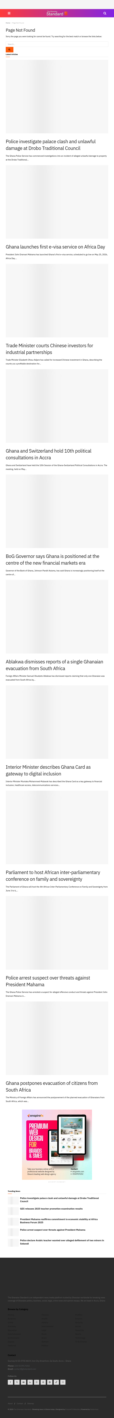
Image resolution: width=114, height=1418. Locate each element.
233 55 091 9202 (22, 1366)
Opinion (45, 1342)
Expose (11, 1342)
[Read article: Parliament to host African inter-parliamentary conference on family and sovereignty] (57, 827)
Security (79, 1322)
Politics (45, 1345)
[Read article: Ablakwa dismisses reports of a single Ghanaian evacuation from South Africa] (57, 616)
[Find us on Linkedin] (30, 1382)
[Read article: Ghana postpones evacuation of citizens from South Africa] (57, 1038)
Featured (12, 1345)
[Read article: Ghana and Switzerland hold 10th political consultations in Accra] (57, 406)
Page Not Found (18, 23)
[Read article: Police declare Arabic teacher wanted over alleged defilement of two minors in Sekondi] (13, 1243)
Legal (44, 1330)
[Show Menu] (9, 13)
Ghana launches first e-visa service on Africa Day (55, 247)
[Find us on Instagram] (62, 1382)
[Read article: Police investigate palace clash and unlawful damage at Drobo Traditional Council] (57, 96)
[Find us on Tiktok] (56, 1382)
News (44, 1338)
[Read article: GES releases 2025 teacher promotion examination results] (13, 1211)
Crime (10, 1322)
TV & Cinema (81, 1342)
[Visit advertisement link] (57, 1145)
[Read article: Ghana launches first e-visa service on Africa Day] (57, 202)
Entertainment (14, 1334)
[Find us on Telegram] (49, 1382)
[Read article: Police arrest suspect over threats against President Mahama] (57, 933)
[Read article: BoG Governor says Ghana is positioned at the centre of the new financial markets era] (57, 511)
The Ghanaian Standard (22, 1409)
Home (8, 23)
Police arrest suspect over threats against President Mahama (52, 1229)
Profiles (78, 1315)
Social (78, 1326)
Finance (45, 1315)
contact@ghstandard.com (25, 1369)
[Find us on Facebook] (10, 1382)
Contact (20, 1403)
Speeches (79, 1330)
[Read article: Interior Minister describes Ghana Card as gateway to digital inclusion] (57, 722)
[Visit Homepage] (56, 13)
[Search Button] (104, 13)
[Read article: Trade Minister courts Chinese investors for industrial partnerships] (57, 300)
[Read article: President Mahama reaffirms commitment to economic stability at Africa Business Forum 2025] (13, 1222)
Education (12, 1330)
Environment (13, 1338)
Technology (80, 1338)
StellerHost (94, 1409)
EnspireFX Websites (72, 1409)
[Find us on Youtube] (23, 1382)
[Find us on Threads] (36, 1382)
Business (12, 1318)
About (10, 1403)
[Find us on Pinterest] (43, 1382)
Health (45, 1318)
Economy (12, 1326)
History (45, 1322)
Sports (78, 1334)
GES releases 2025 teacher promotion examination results (51, 1208)
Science (78, 1318)
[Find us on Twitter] (17, 1382)
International (47, 1326)
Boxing (11, 1315)
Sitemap (30, 1403)
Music (44, 1334)
